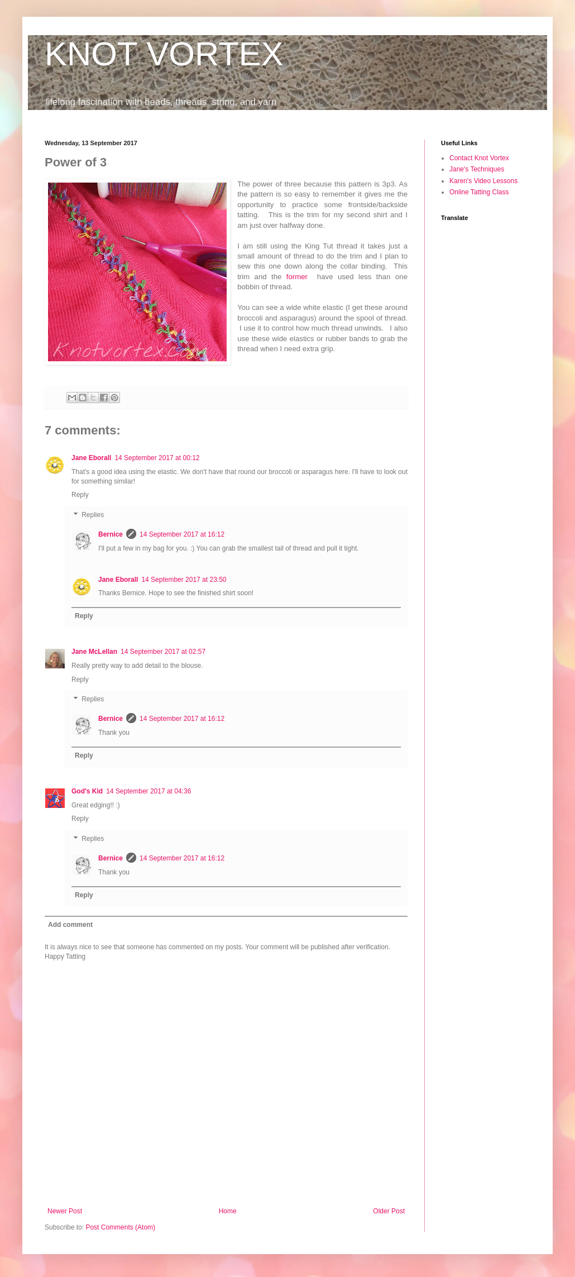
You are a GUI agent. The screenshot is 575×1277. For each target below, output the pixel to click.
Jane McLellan (94, 652)
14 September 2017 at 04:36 (148, 791)
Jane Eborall (91, 458)
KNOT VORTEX (164, 54)
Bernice (110, 534)
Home (228, 1211)
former (299, 276)
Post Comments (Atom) (120, 1227)
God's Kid (87, 791)
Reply (80, 495)
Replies (93, 515)
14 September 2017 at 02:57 (163, 652)
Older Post (389, 1211)
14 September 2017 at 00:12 (156, 458)
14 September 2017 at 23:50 (183, 580)
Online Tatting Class (479, 192)
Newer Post (64, 1211)
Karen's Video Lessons (483, 181)
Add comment (70, 925)
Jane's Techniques (476, 169)
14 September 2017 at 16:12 (182, 534)
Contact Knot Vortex (479, 158)
